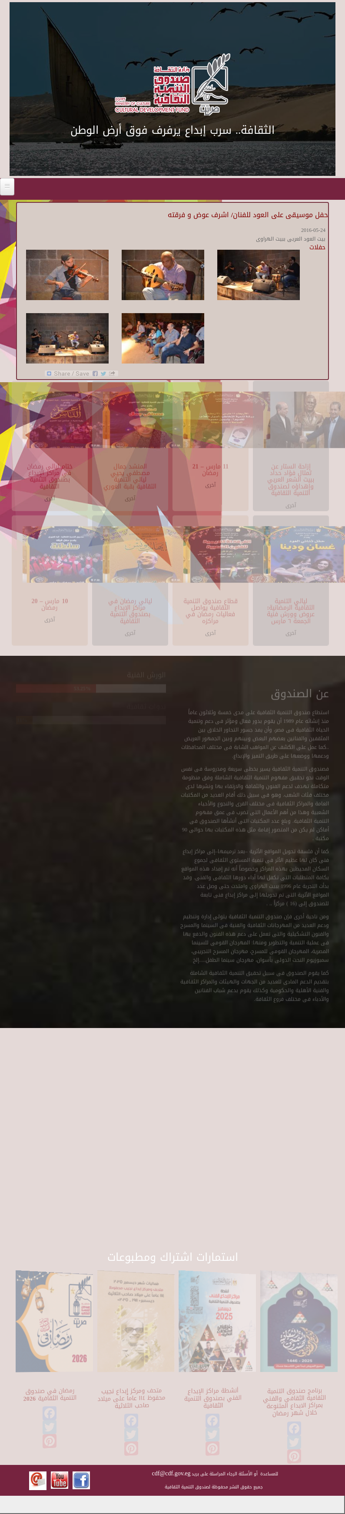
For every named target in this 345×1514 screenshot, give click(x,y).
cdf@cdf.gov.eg (171, 1473)
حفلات (317, 247)
